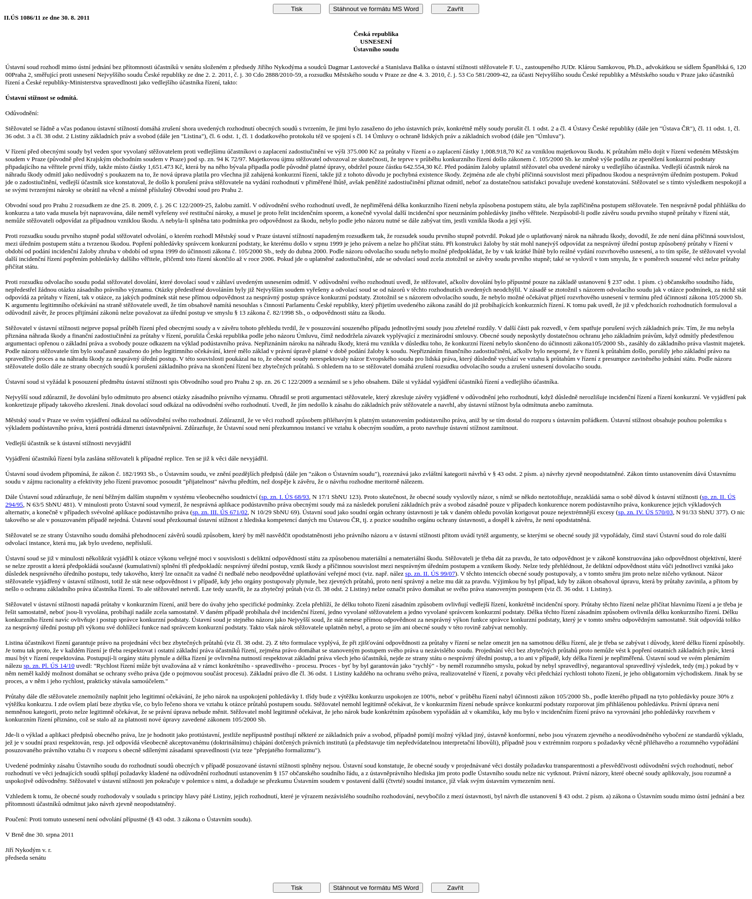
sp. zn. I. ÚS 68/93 (285, 496)
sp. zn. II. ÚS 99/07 (430, 573)
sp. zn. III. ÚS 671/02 (219, 512)
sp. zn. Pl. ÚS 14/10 (49, 665)
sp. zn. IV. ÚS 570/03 (645, 512)
